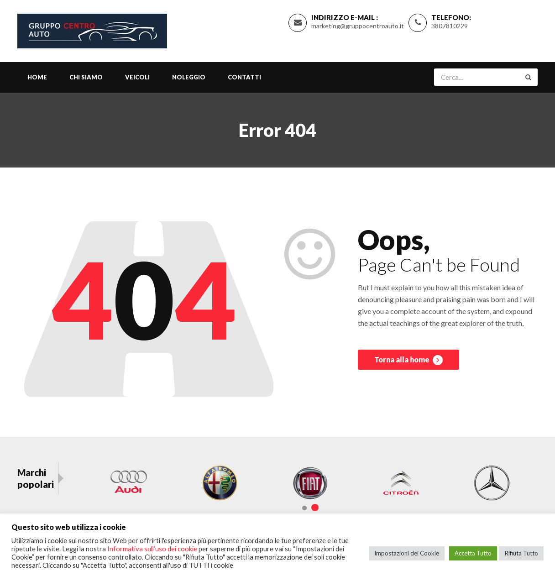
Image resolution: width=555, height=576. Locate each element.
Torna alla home (408, 360)
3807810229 (449, 26)
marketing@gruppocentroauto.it (357, 26)
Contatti (244, 77)
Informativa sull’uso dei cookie (152, 549)
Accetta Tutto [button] (473, 553)
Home (37, 77)
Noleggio (188, 77)
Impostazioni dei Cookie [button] (406, 553)
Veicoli (137, 77)
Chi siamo (86, 77)
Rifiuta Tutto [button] (521, 553)
